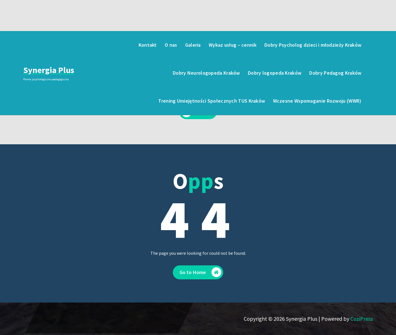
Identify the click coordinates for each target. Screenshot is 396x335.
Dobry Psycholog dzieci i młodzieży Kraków (312, 45)
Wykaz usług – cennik (233, 45)
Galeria (193, 45)
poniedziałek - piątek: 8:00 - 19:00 (84, 18)
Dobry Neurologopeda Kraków (206, 73)
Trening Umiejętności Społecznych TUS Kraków (211, 101)
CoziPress (361, 318)
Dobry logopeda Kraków (274, 73)
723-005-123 (146, 18)
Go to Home (201, 272)
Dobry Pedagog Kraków (335, 73)
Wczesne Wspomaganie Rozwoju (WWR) (317, 101)
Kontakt (148, 45)
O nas (171, 45)
